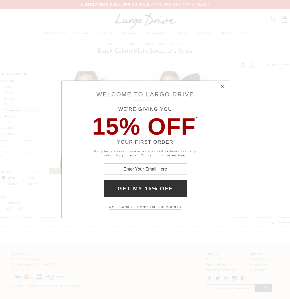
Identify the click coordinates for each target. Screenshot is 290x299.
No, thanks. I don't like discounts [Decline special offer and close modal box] (145, 207)
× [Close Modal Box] (223, 86)
